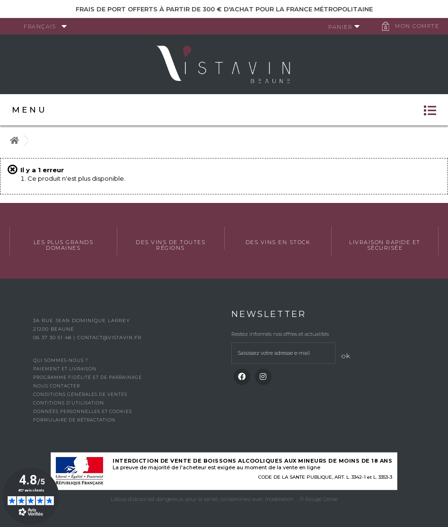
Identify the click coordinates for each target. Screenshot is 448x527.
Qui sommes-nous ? (60, 360)
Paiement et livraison (65, 368)
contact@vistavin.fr (109, 337)
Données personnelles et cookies (82, 411)
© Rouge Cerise (319, 499)
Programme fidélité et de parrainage (87, 377)
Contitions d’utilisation (68, 402)
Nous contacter (56, 385)
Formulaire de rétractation (74, 419)
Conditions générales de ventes (80, 394)
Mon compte (417, 26)
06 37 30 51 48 (53, 337)
